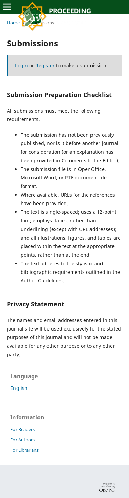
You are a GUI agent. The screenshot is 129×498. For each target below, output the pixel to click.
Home (13, 23)
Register (45, 65)
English (19, 388)
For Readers (22, 429)
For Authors (22, 440)
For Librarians (24, 450)
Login (21, 65)
